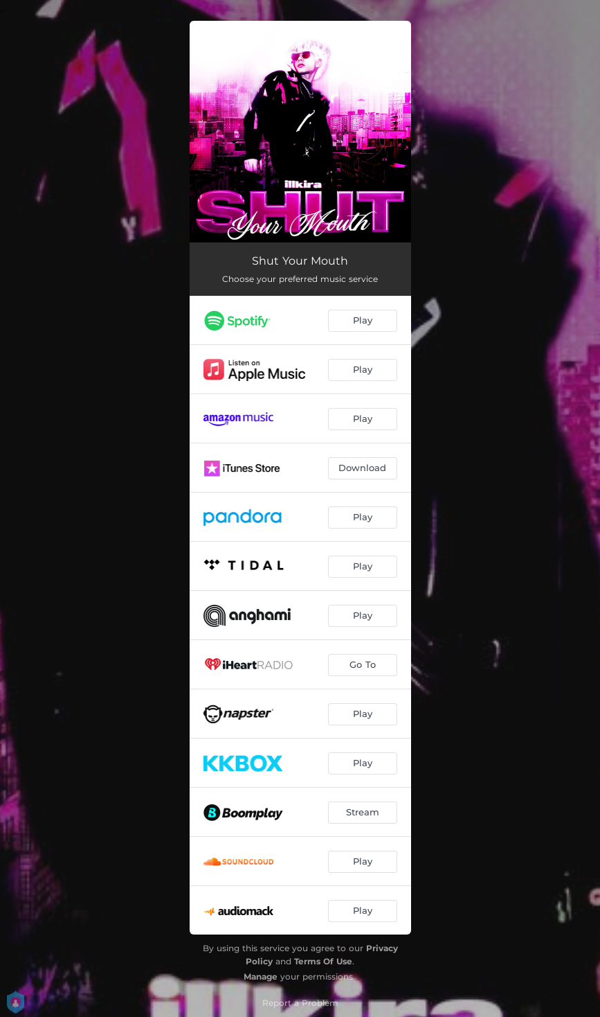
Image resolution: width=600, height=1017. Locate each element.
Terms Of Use (323, 961)
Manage (261, 976)
